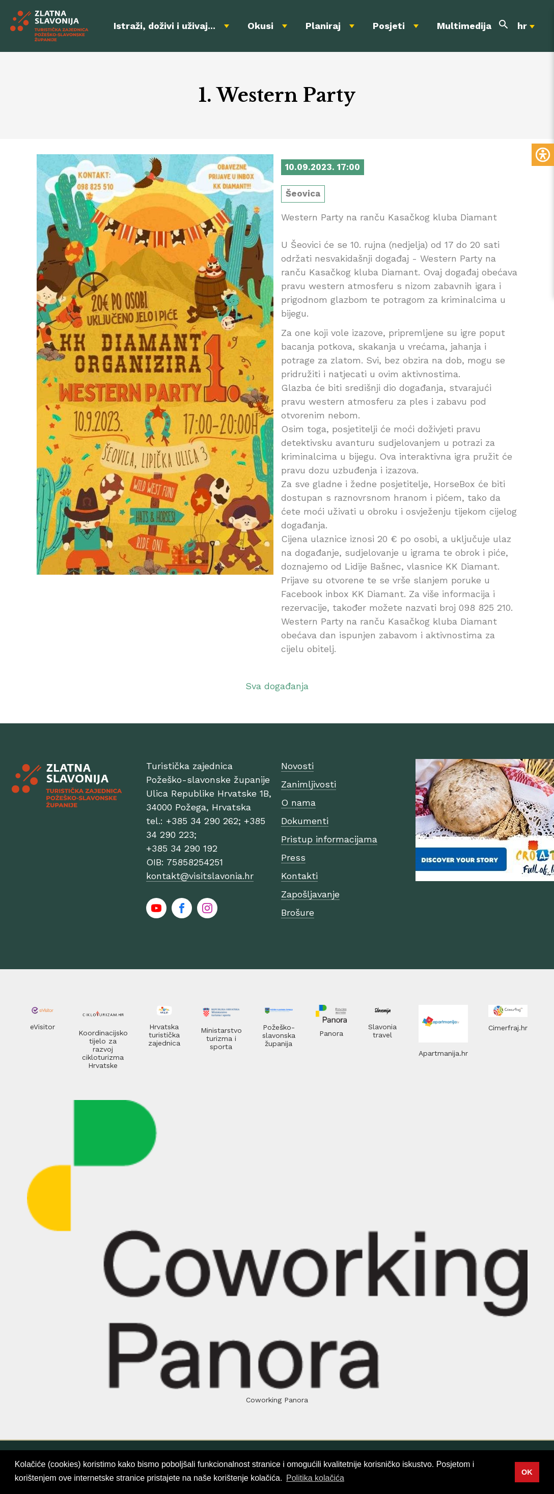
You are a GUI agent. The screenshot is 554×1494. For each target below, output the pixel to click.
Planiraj (323, 25)
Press (293, 857)
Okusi (260, 25)
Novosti (297, 765)
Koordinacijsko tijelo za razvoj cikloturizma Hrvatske (103, 1049)
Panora (331, 1033)
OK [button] (527, 1472)
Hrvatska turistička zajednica (164, 1035)
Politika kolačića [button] (315, 1478)
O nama (298, 802)
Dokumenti (304, 820)
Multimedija (464, 25)
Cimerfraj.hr (508, 1028)
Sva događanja (277, 686)
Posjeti (389, 25)
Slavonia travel (382, 1031)
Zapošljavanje (310, 894)
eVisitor (42, 1027)
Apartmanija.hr (443, 1053)
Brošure (297, 912)
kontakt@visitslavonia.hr (200, 875)
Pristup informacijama (329, 839)
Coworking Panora (277, 1400)
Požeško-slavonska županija (278, 1035)
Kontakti (299, 875)
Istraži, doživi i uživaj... (164, 25)
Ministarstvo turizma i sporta (221, 1038)
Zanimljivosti (308, 784)
